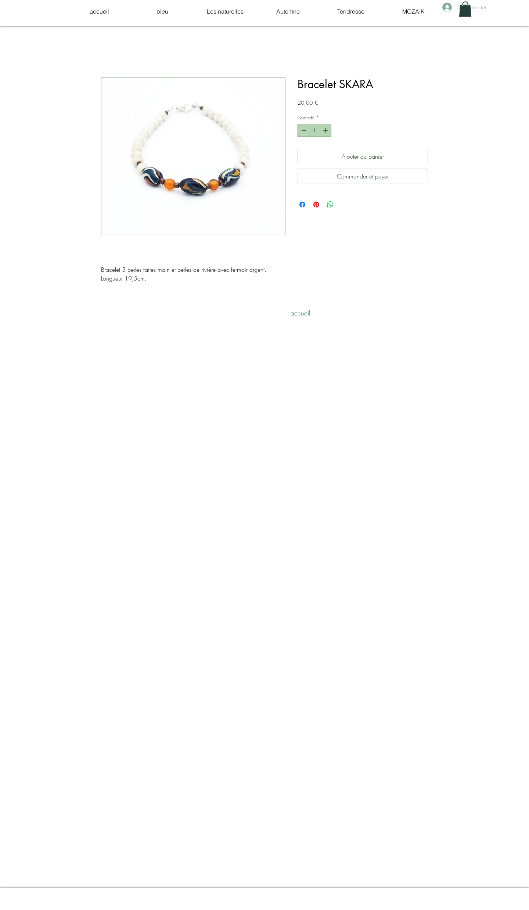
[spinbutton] (314, 130)
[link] (465, 9)
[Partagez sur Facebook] (302, 204)
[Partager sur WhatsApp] (330, 204)
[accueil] (300, 313)
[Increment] (326, 130)
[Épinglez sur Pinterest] (316, 204)
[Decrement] (303, 130)
